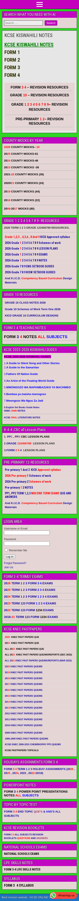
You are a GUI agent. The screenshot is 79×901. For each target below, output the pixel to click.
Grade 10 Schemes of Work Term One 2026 (32, 309)
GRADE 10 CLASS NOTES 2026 (25, 302)
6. (25, 394)
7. (23, 400)
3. (21, 374)
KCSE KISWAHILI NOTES (28, 35)
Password (10, 539)
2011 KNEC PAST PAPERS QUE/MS (23, 719)
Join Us (8, 567)
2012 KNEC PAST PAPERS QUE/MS (23, 713)
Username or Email (15, 528)
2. (21, 367)
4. (29, 380)
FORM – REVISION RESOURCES (39, 87)
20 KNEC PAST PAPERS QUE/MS (23, 666)
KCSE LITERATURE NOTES (22, 417)
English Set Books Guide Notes (22, 407)
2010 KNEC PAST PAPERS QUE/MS (23, 725)
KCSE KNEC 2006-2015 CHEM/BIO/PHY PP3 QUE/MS (33, 744)
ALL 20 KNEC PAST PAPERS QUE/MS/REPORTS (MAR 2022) (38, 660)
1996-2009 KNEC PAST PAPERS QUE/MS (26, 738)
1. (32, 363)
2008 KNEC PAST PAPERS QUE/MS (23, 732)
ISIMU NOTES (14, 410)
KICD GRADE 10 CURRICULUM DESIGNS (31, 315)
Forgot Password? (15, 563)
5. (37, 387)
